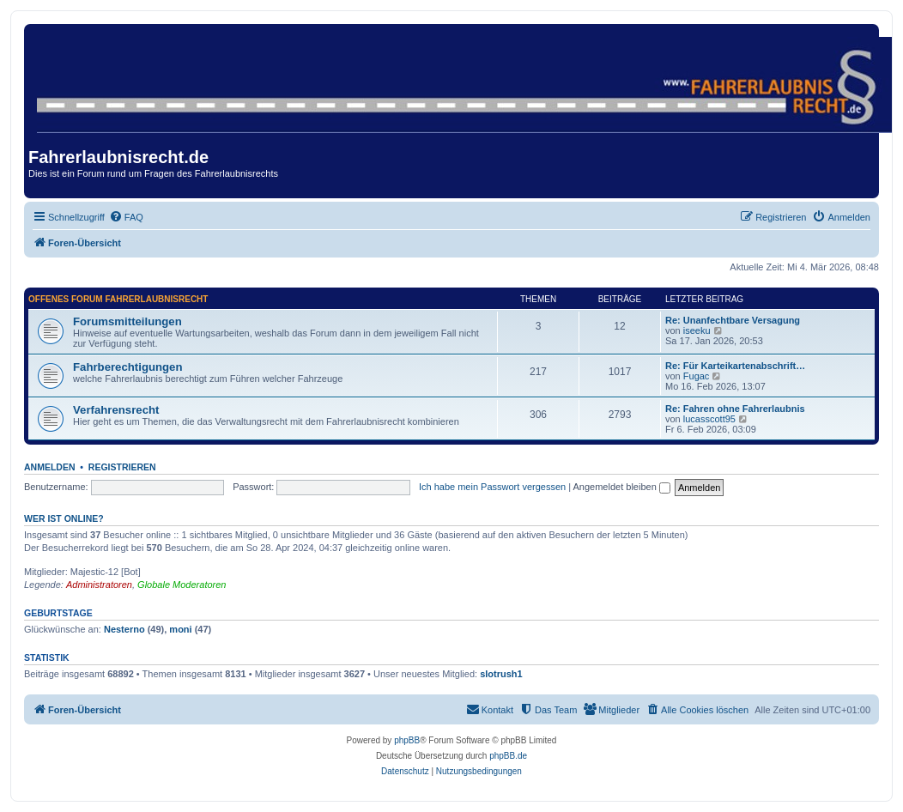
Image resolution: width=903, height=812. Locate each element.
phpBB (407, 740)
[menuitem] (126, 217)
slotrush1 (501, 674)
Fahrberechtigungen (128, 367)
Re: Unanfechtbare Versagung (732, 320)
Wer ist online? (64, 518)
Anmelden (50, 467)
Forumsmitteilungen (127, 321)
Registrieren (122, 467)
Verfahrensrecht (116, 409)
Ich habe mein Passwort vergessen (492, 487)
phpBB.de (508, 755)
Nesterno (124, 629)
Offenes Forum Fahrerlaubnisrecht (118, 299)
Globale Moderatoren (181, 584)
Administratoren (99, 584)
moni (180, 629)
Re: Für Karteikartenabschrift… (735, 366)
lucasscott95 (709, 419)
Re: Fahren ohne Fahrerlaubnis (735, 408)
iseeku (697, 330)
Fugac (696, 376)
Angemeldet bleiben (621, 487)
